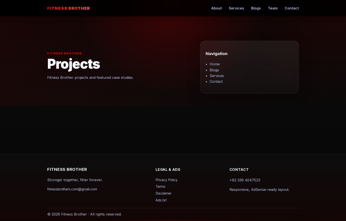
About (216, 8)
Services (236, 8)
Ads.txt (161, 200)
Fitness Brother (68, 8)
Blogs (256, 8)
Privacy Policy (167, 180)
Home (215, 64)
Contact (292, 8)
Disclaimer (163, 193)
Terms (160, 186)
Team (273, 8)
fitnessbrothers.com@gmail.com (72, 189)
